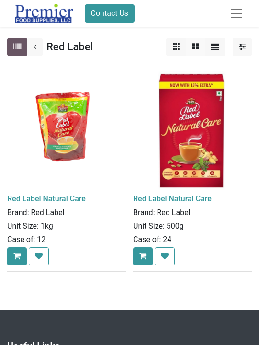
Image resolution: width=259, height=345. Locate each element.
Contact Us (110, 13)
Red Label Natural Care (46, 198)
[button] (17, 256)
